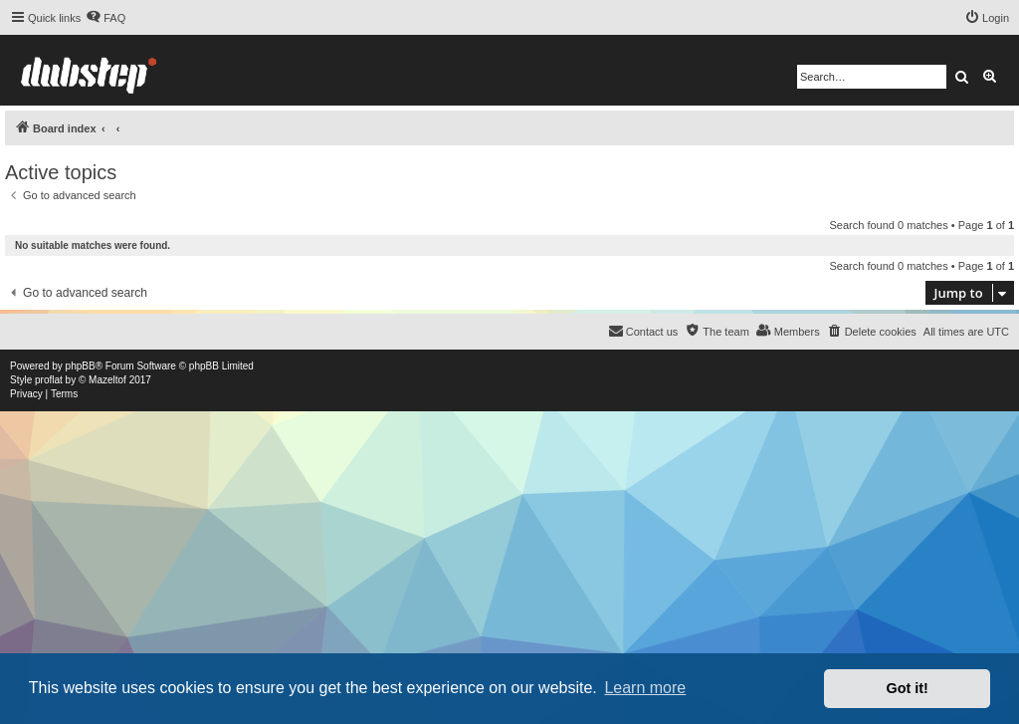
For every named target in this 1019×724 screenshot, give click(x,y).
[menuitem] (105, 18)
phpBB (81, 366)
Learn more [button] (645, 687)
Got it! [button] (907, 688)
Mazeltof (107, 379)
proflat (49, 379)
